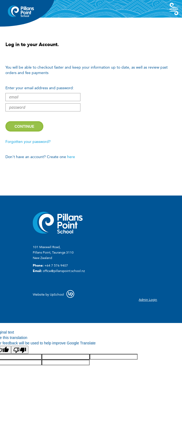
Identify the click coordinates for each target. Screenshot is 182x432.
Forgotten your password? (28, 141)
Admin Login (148, 299)
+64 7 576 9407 (56, 265)
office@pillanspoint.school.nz (64, 271)
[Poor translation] (19, 350)
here (71, 156)
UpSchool (57, 294)
